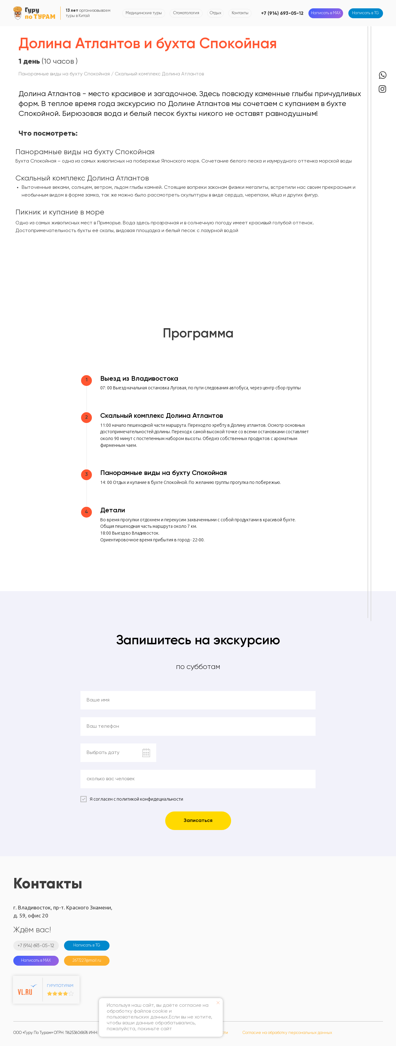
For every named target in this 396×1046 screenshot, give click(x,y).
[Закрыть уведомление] (218, 1003)
